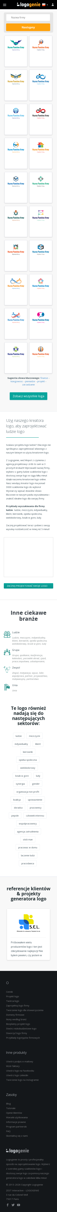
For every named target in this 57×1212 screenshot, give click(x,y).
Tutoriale (11, 1108)
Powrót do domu (28, 4)
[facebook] (8, 1205)
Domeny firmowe (15, 1014)
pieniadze (30, 381)
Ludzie (16, 632)
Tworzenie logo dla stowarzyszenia (24, 1010)
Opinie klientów (14, 1112)
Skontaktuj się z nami (17, 1135)
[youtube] (18, 1205)
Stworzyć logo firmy (16, 1033)
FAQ (8, 1131)
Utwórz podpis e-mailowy (19, 1061)
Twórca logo (12, 1000)
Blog (8, 1103)
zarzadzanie (28, 384)
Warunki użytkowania (17, 1117)
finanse (44, 377)
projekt (41, 381)
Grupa (15, 650)
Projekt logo (12, 996)
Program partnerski (16, 1126)
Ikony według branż (16, 1019)
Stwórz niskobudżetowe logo (21, 1028)
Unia (14, 685)
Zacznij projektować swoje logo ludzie (27, 586)
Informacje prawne (16, 1121)
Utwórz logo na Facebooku (20, 1070)
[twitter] (13, 1205)
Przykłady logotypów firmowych (23, 1037)
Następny (28, 27)
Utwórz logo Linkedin (17, 1075)
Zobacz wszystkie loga (28, 396)
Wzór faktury (13, 1066)
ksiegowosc (17, 381)
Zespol (16, 667)
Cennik (9, 991)
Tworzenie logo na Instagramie (22, 1079)
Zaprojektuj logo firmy (17, 1005)
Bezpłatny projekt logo (18, 1023)
